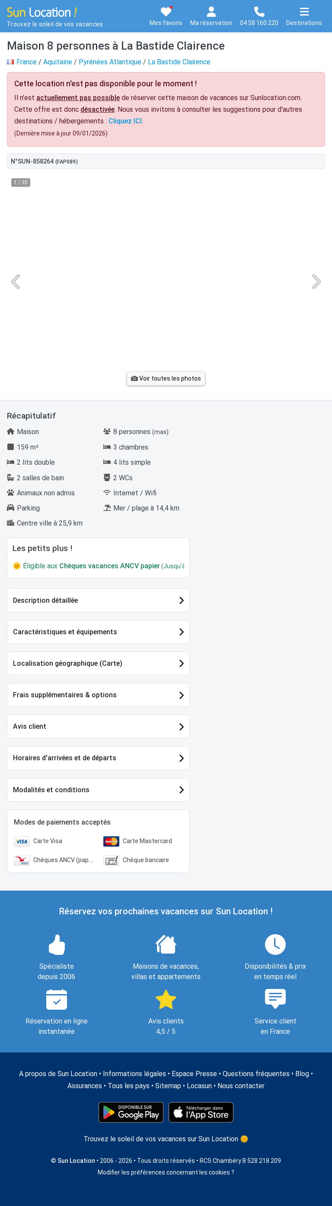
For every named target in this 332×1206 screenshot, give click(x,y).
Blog (302, 1074)
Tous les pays (129, 1086)
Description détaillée (45, 600)
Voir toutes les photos (166, 378)
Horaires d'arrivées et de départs (64, 758)
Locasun (199, 1086)
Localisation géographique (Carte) (67, 663)
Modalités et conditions (51, 790)
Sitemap (168, 1086)
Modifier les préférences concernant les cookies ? (166, 1172)
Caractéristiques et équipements (65, 632)
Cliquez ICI (125, 121)
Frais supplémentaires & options (65, 695)
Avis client (29, 726)
